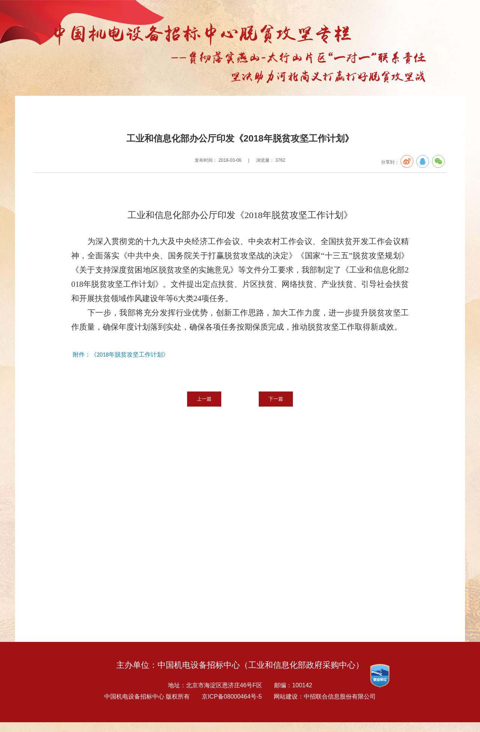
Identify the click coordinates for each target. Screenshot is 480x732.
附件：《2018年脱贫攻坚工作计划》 (121, 354)
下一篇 (275, 399)
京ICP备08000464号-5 (232, 696)
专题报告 (71, 111)
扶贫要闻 (119, 111)
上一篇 (204, 399)
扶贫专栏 (95, 111)
